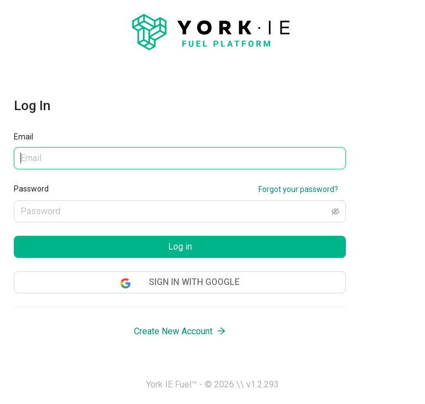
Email (23, 136)
